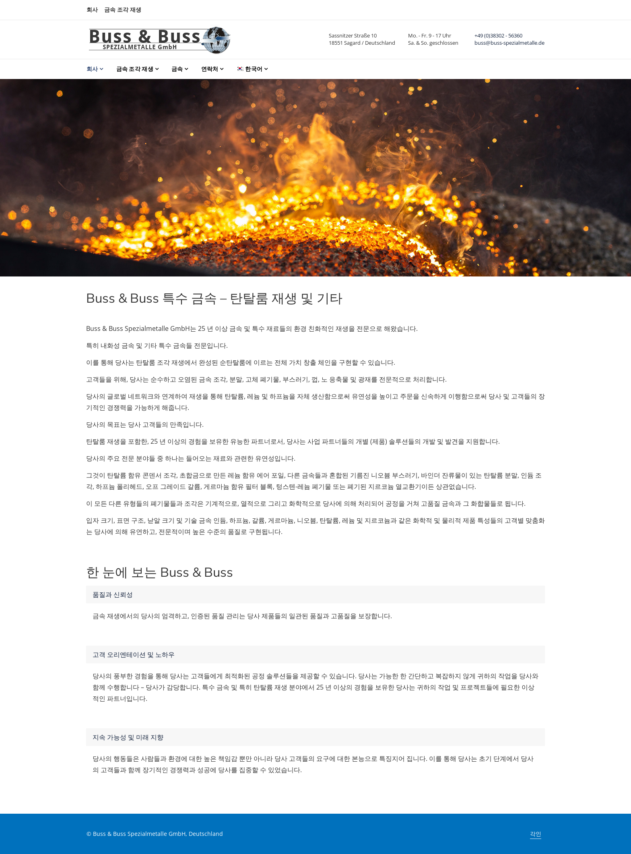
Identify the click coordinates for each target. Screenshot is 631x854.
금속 (177, 69)
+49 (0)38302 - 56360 (498, 35)
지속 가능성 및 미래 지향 (128, 737)
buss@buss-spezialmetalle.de (509, 42)
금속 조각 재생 (122, 9)
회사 (92, 9)
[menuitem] (252, 69)
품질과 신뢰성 (113, 594)
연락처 (209, 69)
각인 (535, 833)
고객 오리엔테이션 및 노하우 (134, 654)
